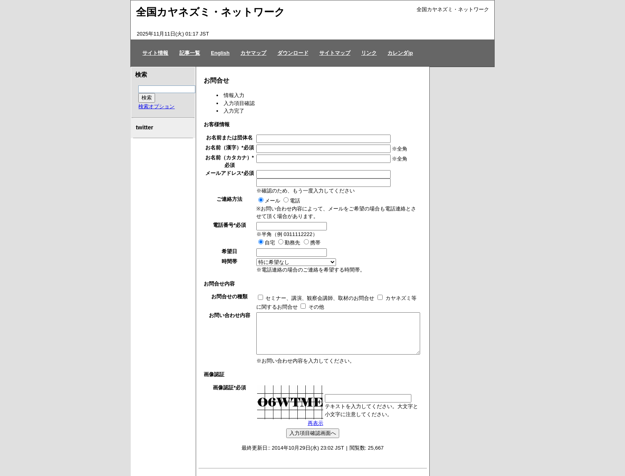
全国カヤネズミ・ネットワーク (210, 12)
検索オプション (156, 106)
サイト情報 (155, 53)
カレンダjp (400, 53)
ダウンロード (293, 53)
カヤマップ (253, 53)
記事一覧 (189, 53)
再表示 (315, 423)
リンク (369, 53)
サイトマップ (334, 53)
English (220, 53)
